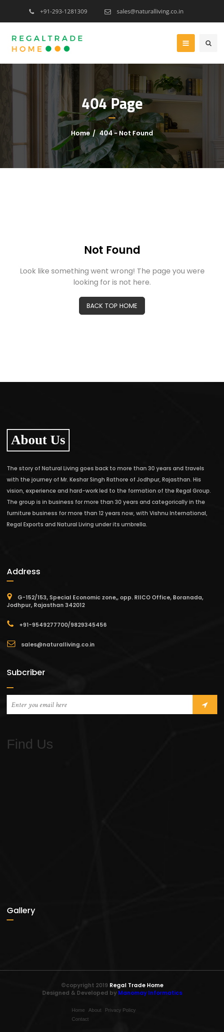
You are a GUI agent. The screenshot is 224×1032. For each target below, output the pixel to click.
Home (80, 133)
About (94, 1010)
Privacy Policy (120, 1010)
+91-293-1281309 (58, 11)
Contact (80, 1019)
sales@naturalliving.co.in (144, 11)
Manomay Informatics (150, 993)
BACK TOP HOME (112, 305)
